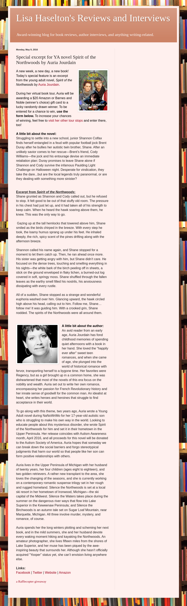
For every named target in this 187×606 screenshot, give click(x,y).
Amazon (65, 572)
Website (51, 572)
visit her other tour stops (65, 120)
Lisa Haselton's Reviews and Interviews (93, 18)
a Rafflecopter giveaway (31, 581)
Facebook (23, 572)
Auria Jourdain (48, 84)
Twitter (38, 572)
